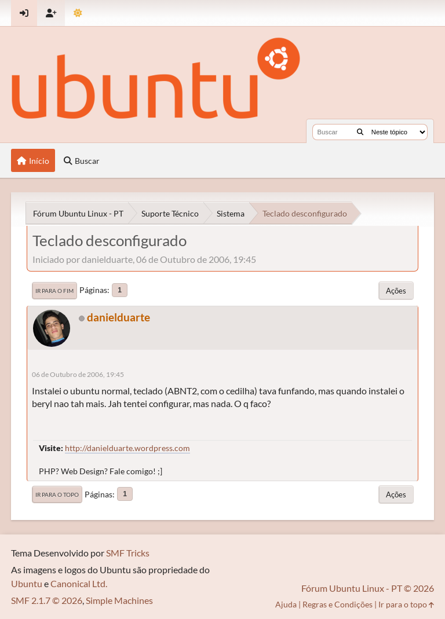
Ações (396, 290)
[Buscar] (360, 132)
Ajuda (286, 604)
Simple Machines (119, 600)
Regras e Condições (337, 604)
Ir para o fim (54, 290)
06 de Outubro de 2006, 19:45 (78, 374)
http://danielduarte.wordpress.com (127, 448)
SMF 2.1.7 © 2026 (46, 600)
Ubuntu (26, 583)
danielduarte (118, 317)
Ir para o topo (57, 494)
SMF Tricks (127, 552)
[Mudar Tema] (78, 13)
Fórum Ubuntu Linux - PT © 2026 (367, 588)
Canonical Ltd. (78, 583)
